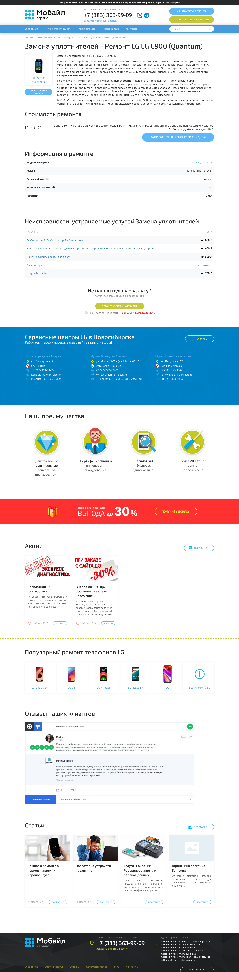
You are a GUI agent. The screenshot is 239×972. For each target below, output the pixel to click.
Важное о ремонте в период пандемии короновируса (43, 870)
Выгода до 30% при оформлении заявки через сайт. (91, 591)
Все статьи (197, 827)
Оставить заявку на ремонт (119, 306)
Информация (87, 28)
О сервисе (31, 28)
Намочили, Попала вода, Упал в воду (48, 256)
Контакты (131, 28)
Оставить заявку (191, 19)
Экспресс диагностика (143, 465)
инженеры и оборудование (96, 465)
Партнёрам (111, 28)
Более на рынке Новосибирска (192, 465)
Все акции (197, 548)
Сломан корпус (35, 265)
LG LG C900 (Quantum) (199, 162)
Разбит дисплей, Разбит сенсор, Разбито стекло (55, 240)
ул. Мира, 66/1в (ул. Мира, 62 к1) (118, 361)
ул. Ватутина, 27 (171, 361)
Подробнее (60, 623)
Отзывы (74, 966)
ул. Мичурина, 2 (42, 361)
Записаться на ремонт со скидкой (178, 137)
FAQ (116, 966)
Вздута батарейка (37, 273)
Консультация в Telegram (46, 374)
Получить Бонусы (176, 511)
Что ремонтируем (58, 28)
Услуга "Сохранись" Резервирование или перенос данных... (140, 870)
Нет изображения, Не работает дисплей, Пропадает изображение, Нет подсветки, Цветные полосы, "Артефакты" (94, 248)
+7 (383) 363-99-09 (108, 15)
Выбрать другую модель (38, 92)
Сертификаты (54, 966)
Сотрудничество (97, 966)
